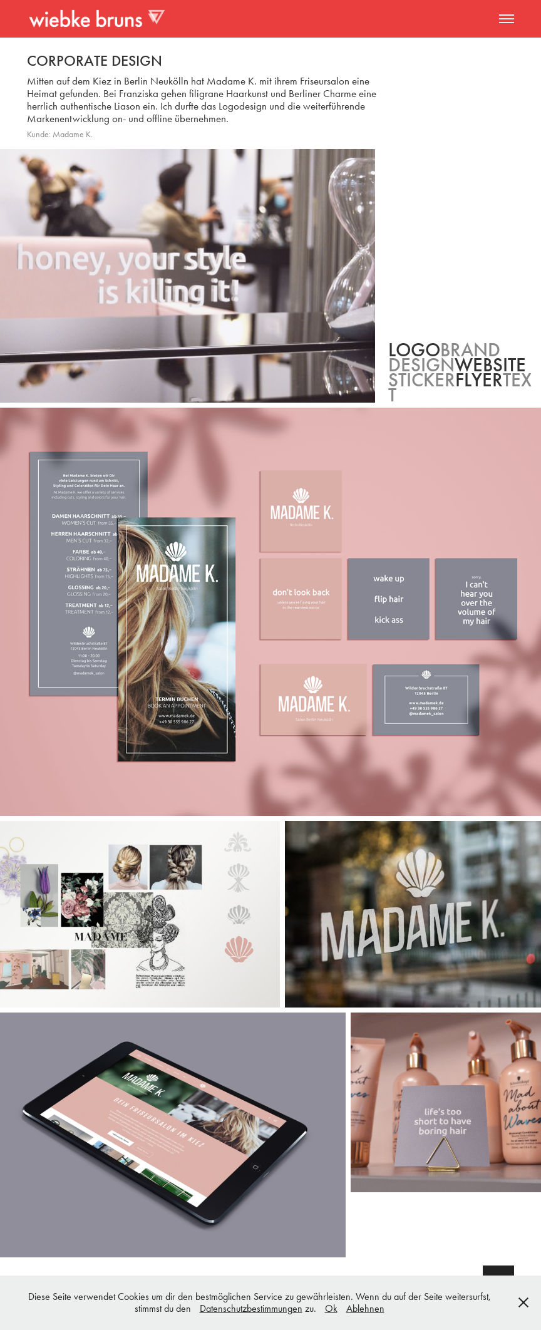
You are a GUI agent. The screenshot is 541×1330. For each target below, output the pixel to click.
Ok (331, 1308)
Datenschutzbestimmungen (251, 1308)
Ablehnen (365, 1308)
